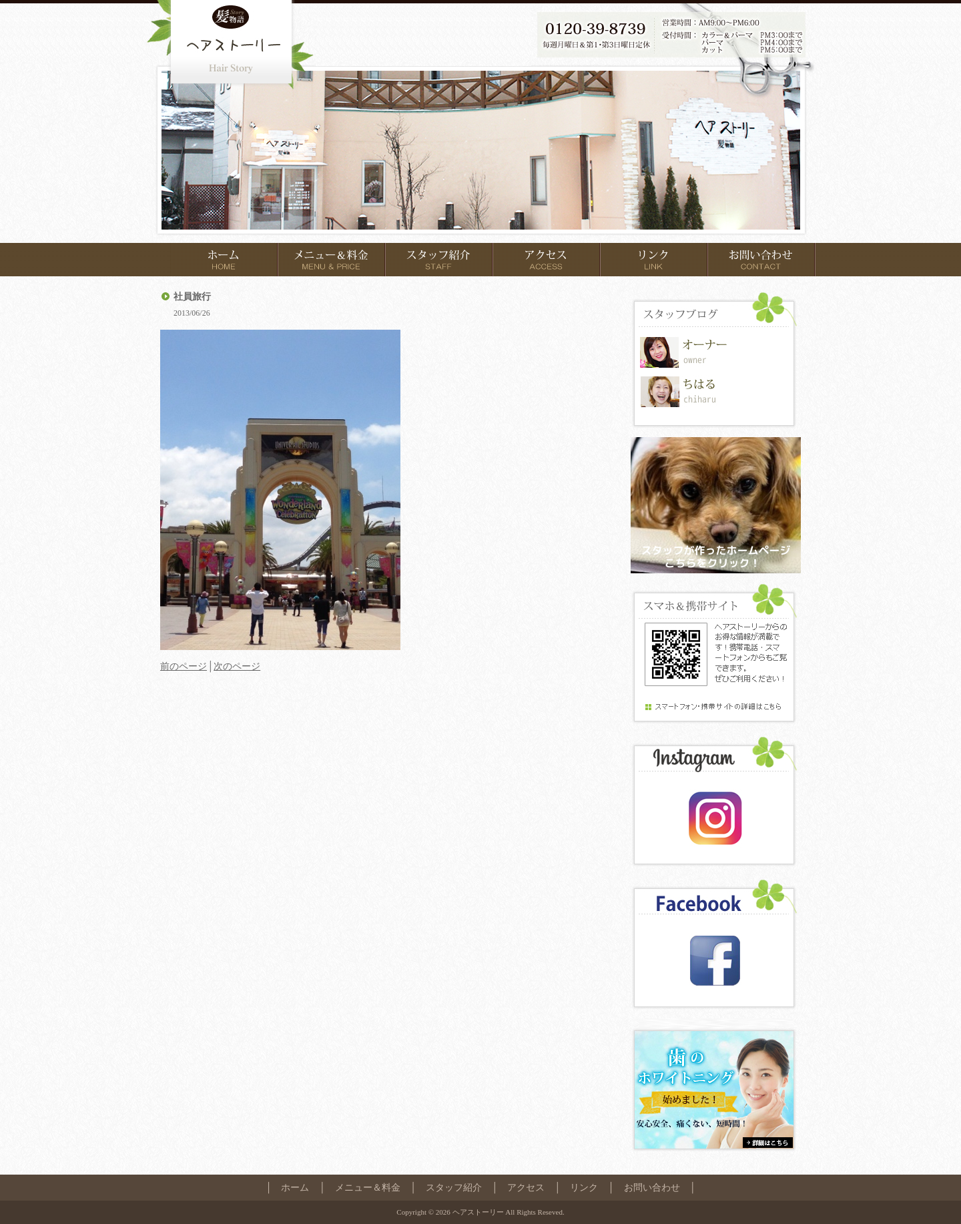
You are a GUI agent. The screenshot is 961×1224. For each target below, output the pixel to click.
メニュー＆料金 (367, 1187)
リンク (584, 1187)
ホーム (295, 1187)
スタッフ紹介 (454, 1187)
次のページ (237, 666)
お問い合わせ (652, 1187)
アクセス (526, 1187)
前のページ (183, 666)
